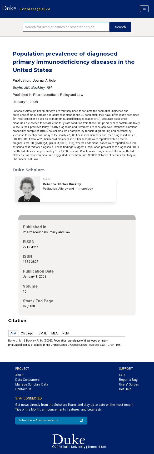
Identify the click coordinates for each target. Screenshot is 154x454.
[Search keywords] (66, 27)
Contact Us (23, 389)
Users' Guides (129, 384)
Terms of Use (97, 447)
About (19, 375)
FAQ (122, 375)
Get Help (125, 389)
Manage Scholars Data (31, 384)
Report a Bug (128, 380)
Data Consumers (27, 380)
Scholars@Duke (34, 9)
